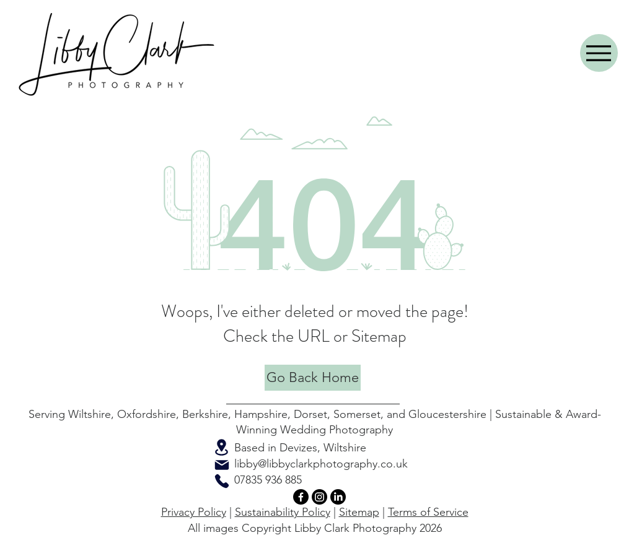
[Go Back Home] (313, 378)
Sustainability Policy (282, 512)
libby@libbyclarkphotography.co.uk (321, 464)
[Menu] (599, 53)
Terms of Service (428, 512)
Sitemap (359, 512)
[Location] (222, 447)
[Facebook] (301, 497)
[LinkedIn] (338, 497)
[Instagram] (319, 497)
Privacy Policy (193, 512)
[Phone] (222, 481)
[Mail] (222, 465)
